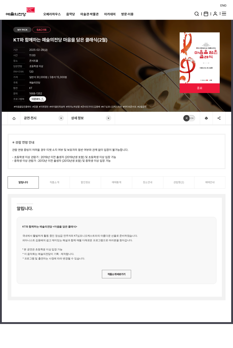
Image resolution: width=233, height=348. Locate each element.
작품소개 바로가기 (116, 274)
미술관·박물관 (89, 14)
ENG (223, 5)
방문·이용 (127, 14)
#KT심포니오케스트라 (111, 106)
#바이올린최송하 (58, 106)
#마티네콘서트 (130, 106)
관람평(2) (178, 182)
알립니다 (23, 182)
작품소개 (54, 182)
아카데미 (110, 14)
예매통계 (116, 182)
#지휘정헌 (44, 106)
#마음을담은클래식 (23, 106)
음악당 (70, 14)
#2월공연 (142, 106)
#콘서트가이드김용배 (91, 106)
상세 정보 (77, 118)
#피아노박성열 (73, 106)
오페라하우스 (52, 14)
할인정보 (85, 182)
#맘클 (35, 106)
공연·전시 (30, 118)
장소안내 (147, 182)
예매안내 (210, 182)
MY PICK (22, 29)
